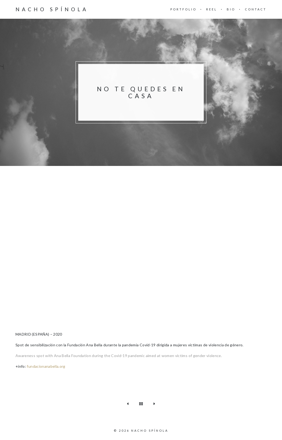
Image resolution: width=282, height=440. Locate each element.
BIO (231, 9)
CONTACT (256, 9)
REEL (211, 9)
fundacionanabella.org (46, 366)
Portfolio (183, 9)
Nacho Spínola (51, 9)
